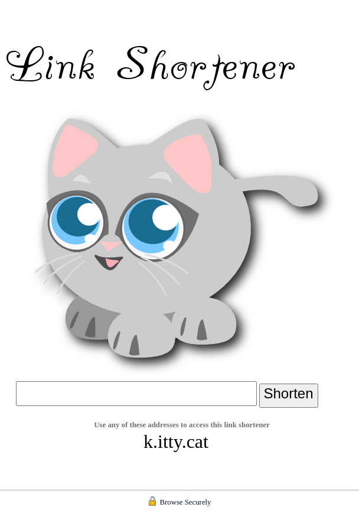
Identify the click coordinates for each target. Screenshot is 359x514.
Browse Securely (185, 502)
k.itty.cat (175, 441)
